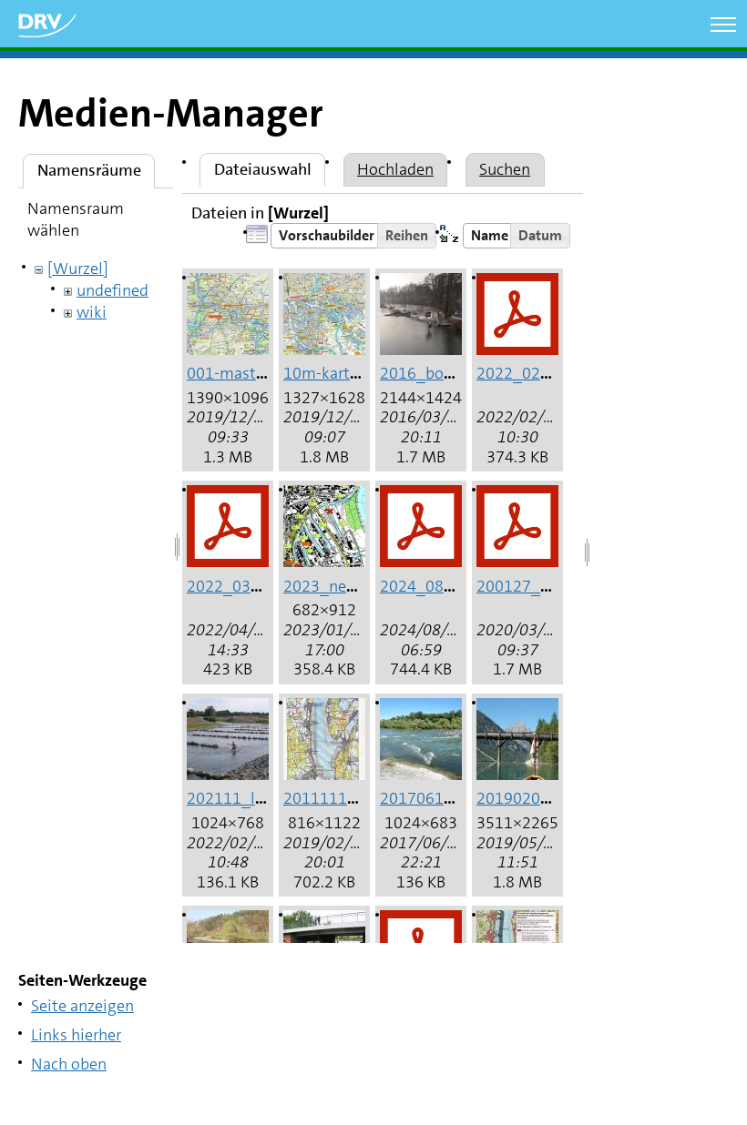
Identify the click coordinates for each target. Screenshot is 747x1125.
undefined (112, 290)
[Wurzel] (77, 268)
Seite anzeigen (82, 1006)
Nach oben (69, 1064)
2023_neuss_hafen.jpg (364, 586)
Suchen (504, 169)
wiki (92, 312)
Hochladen (395, 169)
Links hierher (76, 1035)
